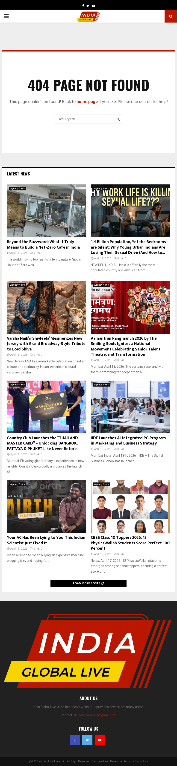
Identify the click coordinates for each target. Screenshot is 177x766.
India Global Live (138, 761)
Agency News (17, 188)
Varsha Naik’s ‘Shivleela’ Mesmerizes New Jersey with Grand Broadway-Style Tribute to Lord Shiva (46, 344)
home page (87, 101)
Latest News (18, 174)
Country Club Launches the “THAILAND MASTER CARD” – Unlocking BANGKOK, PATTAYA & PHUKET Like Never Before (42, 443)
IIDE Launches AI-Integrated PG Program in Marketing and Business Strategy (128, 441)
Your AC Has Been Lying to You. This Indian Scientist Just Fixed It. (46, 540)
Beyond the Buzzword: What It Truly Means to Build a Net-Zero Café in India (43, 244)
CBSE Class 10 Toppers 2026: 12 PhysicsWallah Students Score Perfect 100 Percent (130, 543)
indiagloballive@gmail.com (97, 715)
